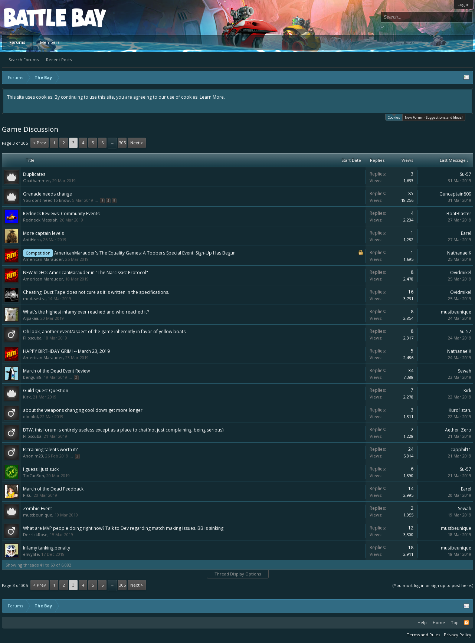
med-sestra (34, 298)
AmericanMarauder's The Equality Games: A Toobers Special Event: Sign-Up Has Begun (145, 253)
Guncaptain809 (455, 194)
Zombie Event (37, 508)
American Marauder (43, 259)
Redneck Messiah (40, 220)
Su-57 (465, 174)
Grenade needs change (47, 194)
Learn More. (212, 97)
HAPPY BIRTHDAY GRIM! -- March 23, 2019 (66, 351)
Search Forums (24, 59)
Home (439, 622)
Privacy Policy (457, 634)
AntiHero (32, 239)
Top (455, 622)
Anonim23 (33, 456)
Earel (466, 233)
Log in (463, 4)
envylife (31, 554)
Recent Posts (59, 59)
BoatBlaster (458, 213)
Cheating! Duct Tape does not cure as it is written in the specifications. (96, 292)
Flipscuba (32, 338)
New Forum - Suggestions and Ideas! (434, 117)
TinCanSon (33, 475)
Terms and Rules (423, 634)
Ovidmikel (460, 272)
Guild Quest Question (45, 390)
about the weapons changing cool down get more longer (82, 410)
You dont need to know (46, 200)
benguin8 (32, 377)
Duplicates (34, 174)
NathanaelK (459, 253)
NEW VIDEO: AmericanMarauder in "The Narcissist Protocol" (85, 272)
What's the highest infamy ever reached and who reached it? (86, 312)
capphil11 (461, 449)
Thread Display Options (237, 574)
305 (122, 142)
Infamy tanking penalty (46, 548)
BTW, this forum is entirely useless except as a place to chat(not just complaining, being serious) (123, 430)
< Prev (39, 142)
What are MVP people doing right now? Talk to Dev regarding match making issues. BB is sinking (123, 528)
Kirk (27, 397)
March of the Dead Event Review (56, 371)
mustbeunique (456, 312)
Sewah (464, 371)
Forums (17, 42)
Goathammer (36, 180)
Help (422, 622)
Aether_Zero (458, 430)
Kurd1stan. (460, 410)
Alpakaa (30, 318)
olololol (30, 416)
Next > (136, 142)
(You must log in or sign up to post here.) (433, 585)
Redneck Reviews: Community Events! (62, 213)
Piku (27, 495)
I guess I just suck (41, 469)
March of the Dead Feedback (53, 489)
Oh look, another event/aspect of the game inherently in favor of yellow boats (104, 331)
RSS (466, 623)
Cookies (394, 117)
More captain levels (43, 233)
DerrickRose (35, 534)
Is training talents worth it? (50, 449)
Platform (31, 17)
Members (49, 42)
